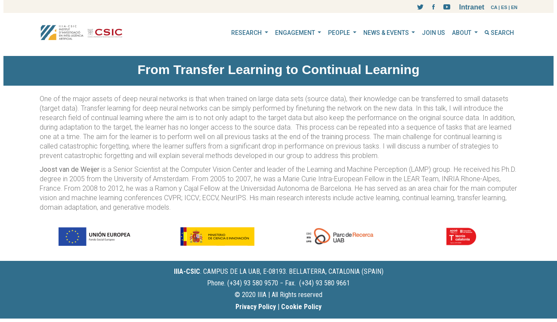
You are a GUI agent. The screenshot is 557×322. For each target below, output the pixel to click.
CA (494, 7)
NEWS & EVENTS (386, 32)
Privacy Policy (255, 307)
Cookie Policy (301, 307)
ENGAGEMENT (295, 32)
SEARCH (499, 32)
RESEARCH (247, 32)
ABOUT (462, 32)
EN (514, 7)
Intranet (471, 7)
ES (504, 7)
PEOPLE (339, 32)
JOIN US (433, 32)
